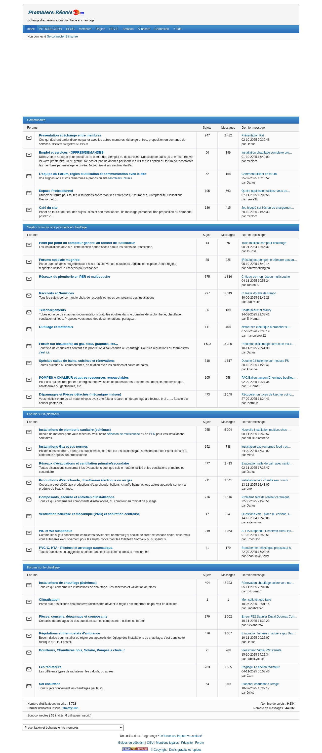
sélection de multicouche (123, 434)
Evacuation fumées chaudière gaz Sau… (269, 633)
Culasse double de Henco (259, 293)
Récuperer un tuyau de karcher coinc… (268, 394)
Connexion (161, 29)
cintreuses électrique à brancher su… (267, 327)
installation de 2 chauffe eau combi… (266, 480)
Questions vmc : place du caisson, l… (267, 514)
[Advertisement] (161, 78)
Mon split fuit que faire (256, 599)
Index (30, 29)
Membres (85, 29)
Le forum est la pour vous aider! (180, 736)
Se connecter (56, 36)
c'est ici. (44, 352)
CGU (150, 742)
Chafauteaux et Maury (256, 310)
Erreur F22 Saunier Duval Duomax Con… (269, 616)
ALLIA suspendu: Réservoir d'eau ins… (268, 531)
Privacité (187, 742)
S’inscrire (144, 29)
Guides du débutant (131, 742)
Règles (100, 29)
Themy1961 (70, 708)
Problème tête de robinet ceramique (266, 497)
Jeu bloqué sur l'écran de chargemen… (268, 207)
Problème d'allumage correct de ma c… (268, 344)
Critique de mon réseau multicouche (266, 276)
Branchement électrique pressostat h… (268, 548)
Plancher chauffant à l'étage (260, 684)
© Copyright (159, 749)
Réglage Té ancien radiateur (260, 667)
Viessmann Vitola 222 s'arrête (261, 650)
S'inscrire (71, 36)
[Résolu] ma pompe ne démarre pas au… (269, 260)
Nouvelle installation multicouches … (266, 430)
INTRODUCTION (50, 29)
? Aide (177, 29)
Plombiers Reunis (120, 178)
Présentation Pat (253, 135)
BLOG (70, 29)
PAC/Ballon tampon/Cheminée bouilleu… (269, 377)
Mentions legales (167, 742)
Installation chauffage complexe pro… (267, 152)
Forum (199, 742)
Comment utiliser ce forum (259, 174)
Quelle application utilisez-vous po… (266, 191)
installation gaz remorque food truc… (266, 446)
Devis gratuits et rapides (185, 749)
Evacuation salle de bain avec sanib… (267, 463)
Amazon (128, 29)
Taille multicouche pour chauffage (264, 243)
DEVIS (113, 29)
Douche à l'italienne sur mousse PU (265, 361)
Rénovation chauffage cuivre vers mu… (268, 583)
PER (152, 434)
